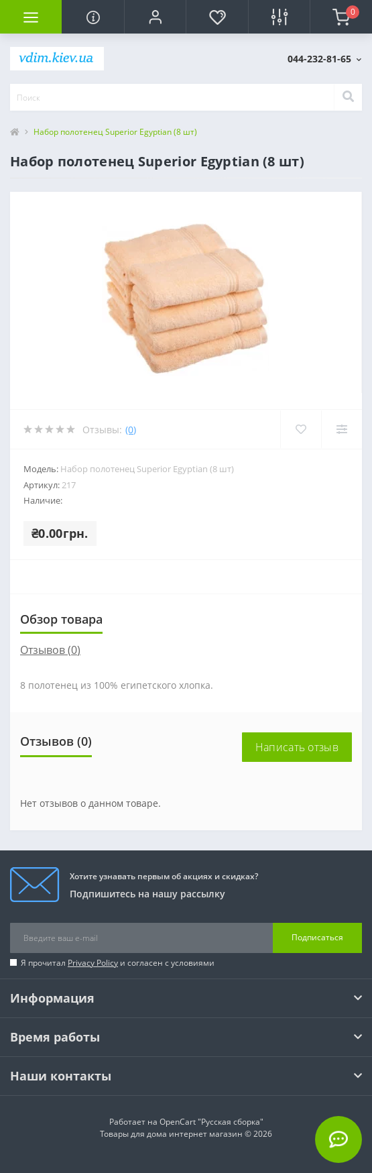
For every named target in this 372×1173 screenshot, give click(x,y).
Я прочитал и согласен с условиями (117, 962)
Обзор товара (61, 619)
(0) (130, 429)
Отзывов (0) (50, 650)
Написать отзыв (296, 747)
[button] (155, 17)
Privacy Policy (93, 962)
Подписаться (317, 937)
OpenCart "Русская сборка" (211, 1121)
